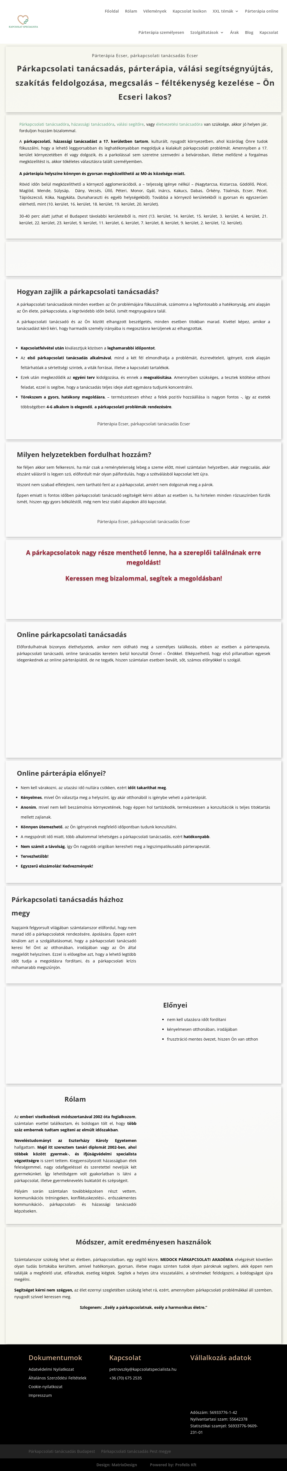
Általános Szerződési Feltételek (57, 1378)
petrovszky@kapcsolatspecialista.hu (143, 1369)
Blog (249, 32)
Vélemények (154, 11)
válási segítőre (130, 124)
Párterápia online (261, 11)
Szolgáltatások (204, 32)
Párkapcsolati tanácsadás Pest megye (136, 1451)
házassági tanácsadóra (92, 124)
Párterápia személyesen (161, 32)
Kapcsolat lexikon (190, 11)
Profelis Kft (185, 1464)
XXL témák (223, 11)
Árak (234, 32)
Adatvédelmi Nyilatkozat (51, 1369)
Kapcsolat (269, 32)
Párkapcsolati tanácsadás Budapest (62, 1451)
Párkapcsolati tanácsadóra (44, 124)
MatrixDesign (124, 1464)
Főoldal (112, 11)
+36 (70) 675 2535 (125, 1378)
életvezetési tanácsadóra (179, 124)
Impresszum (40, 1395)
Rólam (131, 11)
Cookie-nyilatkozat (46, 1386)
